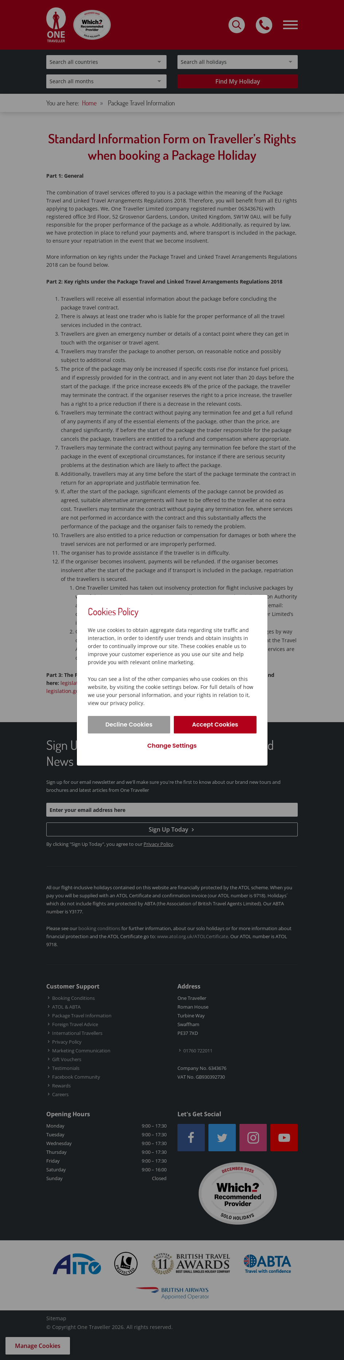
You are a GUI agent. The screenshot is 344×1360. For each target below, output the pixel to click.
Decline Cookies (128, 724)
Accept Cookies (215, 724)
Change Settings (171, 745)
